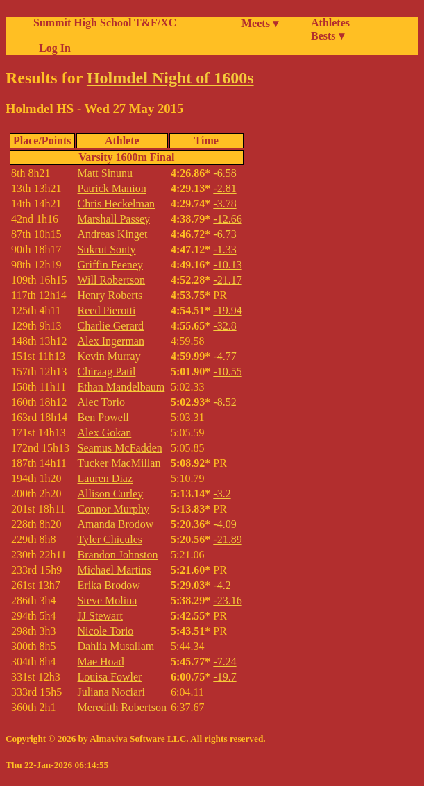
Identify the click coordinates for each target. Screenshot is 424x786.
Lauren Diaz (105, 478)
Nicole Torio (106, 631)
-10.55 (227, 371)
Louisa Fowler (110, 677)
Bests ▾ (327, 36)
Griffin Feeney (110, 265)
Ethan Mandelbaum (121, 387)
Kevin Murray (109, 356)
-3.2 (221, 493)
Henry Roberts (110, 295)
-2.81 (224, 188)
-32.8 (224, 326)
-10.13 (227, 265)
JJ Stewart (100, 616)
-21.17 (227, 280)
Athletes (330, 22)
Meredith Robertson (122, 707)
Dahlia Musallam (116, 646)
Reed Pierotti (107, 310)
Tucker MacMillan (119, 463)
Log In (52, 48)
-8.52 (224, 402)
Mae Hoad (101, 661)
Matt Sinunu (105, 173)
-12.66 (227, 219)
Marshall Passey (114, 219)
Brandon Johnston (118, 555)
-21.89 (227, 539)
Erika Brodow (109, 585)
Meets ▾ (259, 23)
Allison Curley (111, 493)
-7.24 (224, 661)
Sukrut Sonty (107, 249)
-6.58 (224, 173)
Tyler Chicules (110, 539)
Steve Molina (107, 600)
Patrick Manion (112, 188)
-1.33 (224, 249)
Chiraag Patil (107, 371)
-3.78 (224, 204)
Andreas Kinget (113, 234)
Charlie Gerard (111, 326)
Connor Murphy (114, 509)
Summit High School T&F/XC (104, 22)
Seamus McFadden (120, 448)
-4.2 (221, 585)
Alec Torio (101, 402)
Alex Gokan (105, 432)
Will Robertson (112, 280)
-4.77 (224, 356)
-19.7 (224, 677)
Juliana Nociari (111, 692)
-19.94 (227, 310)
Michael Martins (114, 570)
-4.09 (224, 524)
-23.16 (227, 600)
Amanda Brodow (116, 524)
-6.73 (224, 234)
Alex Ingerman (111, 341)
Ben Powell (103, 417)
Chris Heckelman (116, 204)
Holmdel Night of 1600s (170, 78)
